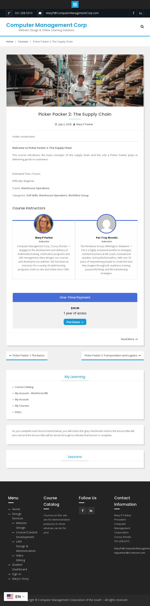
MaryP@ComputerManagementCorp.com (72, 13)
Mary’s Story (20, 578)
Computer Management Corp (46, 25)
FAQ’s (18, 412)
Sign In (16, 574)
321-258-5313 (23, 13)
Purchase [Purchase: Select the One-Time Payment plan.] (73, 322)
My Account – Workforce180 (31, 393)
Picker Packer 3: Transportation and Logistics (111, 355)
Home (16, 509)
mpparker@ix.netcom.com (129, 552)
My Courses (22, 405)
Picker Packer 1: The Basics (29, 355)
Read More (127, 339)
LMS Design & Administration (26, 546)
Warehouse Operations (35, 188)
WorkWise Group (78, 195)
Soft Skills (32, 195)
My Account (22, 399)
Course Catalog (24, 387)
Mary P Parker (84, 124)
